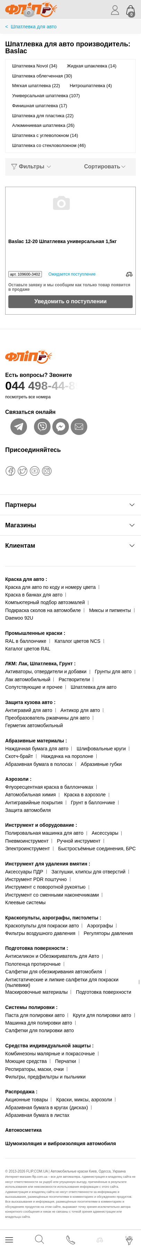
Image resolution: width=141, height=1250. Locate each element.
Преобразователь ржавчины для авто (47, 718)
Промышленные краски (35, 633)
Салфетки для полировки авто (39, 1030)
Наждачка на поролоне (67, 756)
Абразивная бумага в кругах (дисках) (46, 1107)
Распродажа (21, 1091)
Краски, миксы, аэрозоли (84, 1099)
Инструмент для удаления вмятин (47, 864)
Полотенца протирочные (33, 964)
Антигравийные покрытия (34, 802)
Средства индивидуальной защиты (49, 1045)
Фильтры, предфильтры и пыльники (45, 1077)
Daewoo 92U (19, 618)
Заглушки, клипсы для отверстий (89, 871)
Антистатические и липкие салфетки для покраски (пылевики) (61, 982)
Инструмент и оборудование (41, 825)
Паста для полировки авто (34, 1015)
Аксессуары (105, 833)
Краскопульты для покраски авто (42, 925)
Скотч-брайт (19, 756)
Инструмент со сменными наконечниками (52, 895)
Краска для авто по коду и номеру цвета (50, 587)
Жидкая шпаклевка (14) (91, 65)
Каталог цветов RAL (27, 648)
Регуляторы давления (108, 933)
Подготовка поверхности (36, 948)
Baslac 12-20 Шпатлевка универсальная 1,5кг (62, 241)
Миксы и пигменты (110, 610)
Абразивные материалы (36, 740)
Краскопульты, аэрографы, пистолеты (53, 917)
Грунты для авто (113, 671)
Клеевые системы (25, 902)
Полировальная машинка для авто (44, 833)
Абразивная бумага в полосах (38, 764)
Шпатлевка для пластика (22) (42, 115)
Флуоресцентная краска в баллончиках (49, 787)
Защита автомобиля (28, 810)
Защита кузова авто (30, 702)
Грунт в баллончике (93, 802)
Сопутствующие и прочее (33, 687)
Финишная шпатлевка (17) (39, 105)
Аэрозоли (18, 779)
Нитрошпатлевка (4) (91, 85)
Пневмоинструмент (27, 841)
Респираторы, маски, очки (34, 1069)
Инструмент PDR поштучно (36, 879)
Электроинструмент (27, 848)
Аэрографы (100, 925)
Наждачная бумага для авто (36, 748)
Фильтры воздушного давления (40, 933)
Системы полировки (31, 1007)
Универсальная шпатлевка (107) (46, 95)
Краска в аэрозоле (85, 794)
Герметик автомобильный (34, 725)
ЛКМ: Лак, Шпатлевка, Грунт (40, 663)
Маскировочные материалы (36, 992)
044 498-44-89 (70, 386)
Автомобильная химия (30, 794)
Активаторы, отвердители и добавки (46, 671)
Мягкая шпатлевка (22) (36, 85)
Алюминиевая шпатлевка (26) (43, 125)
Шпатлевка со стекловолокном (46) (49, 145)
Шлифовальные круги (101, 748)
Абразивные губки (101, 764)
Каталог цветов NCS (77, 641)
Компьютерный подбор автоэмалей (45, 602)
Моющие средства (26, 1061)
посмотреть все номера (28, 397)
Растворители (74, 679)
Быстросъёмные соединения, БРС (97, 848)
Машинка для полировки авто (38, 1023)
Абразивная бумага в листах (37, 1115)
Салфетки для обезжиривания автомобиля (53, 971)
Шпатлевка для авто (93, 687)
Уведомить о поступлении (70, 301)
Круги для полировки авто (102, 1015)
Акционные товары (26, 1099)
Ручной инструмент (78, 841)
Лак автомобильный (27, 679)
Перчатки (65, 1061)
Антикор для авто (80, 710)
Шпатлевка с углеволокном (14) (45, 135)
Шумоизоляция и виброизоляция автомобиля (60, 1143)
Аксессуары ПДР (24, 871)
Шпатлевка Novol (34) (34, 65)
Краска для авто (26, 579)
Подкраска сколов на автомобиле (43, 610)
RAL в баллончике (25, 641)
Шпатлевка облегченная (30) (42, 75)
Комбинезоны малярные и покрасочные (50, 1053)
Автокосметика (23, 1130)
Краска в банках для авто (33, 595)
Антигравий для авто (28, 710)
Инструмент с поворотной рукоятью (45, 887)
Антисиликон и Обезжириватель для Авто (52, 956)
